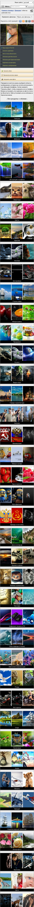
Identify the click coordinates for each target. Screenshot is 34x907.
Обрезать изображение (8, 66)
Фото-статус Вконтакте (8, 54)
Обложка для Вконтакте (9, 57)
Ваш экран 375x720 (7, 48)
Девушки (18, 10)
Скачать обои (7, 71)
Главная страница (8, 10)
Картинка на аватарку (8, 62)
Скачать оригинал (7, 51)
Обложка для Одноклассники (10, 60)
